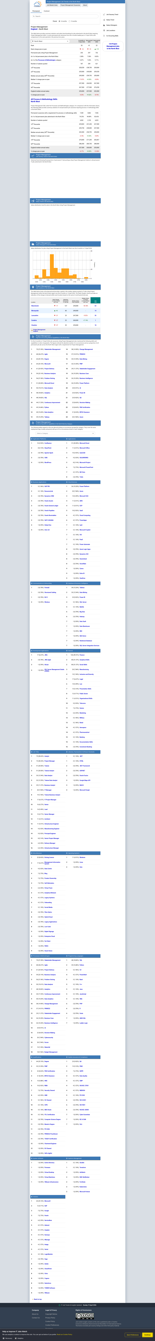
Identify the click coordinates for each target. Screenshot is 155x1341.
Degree (46, 359)
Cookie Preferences (52, 1325)
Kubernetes (83, 1187)
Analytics (47, 393)
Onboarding (48, 902)
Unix (81, 867)
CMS (45, 457)
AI (80, 388)
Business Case (84, 373)
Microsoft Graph (85, 790)
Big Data (82, 612)
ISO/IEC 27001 (84, 1085)
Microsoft (47, 364)
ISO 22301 (83, 1100)
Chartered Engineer (50, 1143)
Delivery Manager (49, 843)
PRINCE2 (82, 354)
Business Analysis (50, 373)
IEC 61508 (83, 1119)
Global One (47, 525)
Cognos (46, 1278)
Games (82, 708)
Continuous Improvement (52, 402)
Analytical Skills (84, 660)
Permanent (36, 11)
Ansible (82, 1162)
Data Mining (83, 359)
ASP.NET (82, 770)
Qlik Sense (83, 636)
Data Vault (83, 621)
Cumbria (34, 320)
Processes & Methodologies (47, 60)
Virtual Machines (49, 1177)
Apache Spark (48, 453)
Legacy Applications (50, 922)
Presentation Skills (85, 689)
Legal (81, 679)
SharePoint (47, 448)
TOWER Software (49, 1288)
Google (46, 1210)
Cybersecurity (48, 1037)
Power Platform (84, 383)
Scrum (46, 1042)
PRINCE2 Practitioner (51, 1134)
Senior (46, 804)
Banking (82, 737)
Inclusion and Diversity (87, 674)
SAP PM (47, 486)
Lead (46, 809)
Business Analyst (49, 785)
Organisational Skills (86, 698)
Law (81, 684)
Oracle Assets (48, 501)
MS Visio (82, 472)
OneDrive (82, 578)
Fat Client (47, 941)
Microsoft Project (85, 462)
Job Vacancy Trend (112, 14)
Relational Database (86, 641)
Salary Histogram (111, 25)
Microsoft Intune (85, 1191)
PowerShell (83, 974)
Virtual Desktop (49, 1172)
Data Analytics (48, 412)
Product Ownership (50, 878)
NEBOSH (82, 1090)
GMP (81, 1081)
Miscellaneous (37, 853)
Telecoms (83, 703)
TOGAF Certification (50, 1139)
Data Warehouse (85, 626)
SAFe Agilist (48, 1153)
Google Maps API (85, 780)
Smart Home (48, 951)
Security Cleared (49, 1090)
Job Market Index (52, 5)
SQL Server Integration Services (89, 645)
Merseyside (35, 310)
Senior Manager (49, 814)
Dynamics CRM (49, 496)
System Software (38, 1158)
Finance (82, 655)
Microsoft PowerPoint (86, 467)
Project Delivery (49, 368)
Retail (81, 722)
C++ (81, 984)
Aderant (46, 1225)
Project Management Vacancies (70, 5)
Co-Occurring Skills (112, 36)
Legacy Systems (49, 897)
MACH (82, 785)
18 (95, 325)
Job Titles (36, 752)
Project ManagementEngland (39, 330)
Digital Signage (49, 931)
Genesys (47, 1235)
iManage (47, 1239)
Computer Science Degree (52, 1119)
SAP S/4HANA (48, 520)
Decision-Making (85, 402)
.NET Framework (85, 766)
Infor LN (47, 530)
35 (95, 315)
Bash (81, 979)
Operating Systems (73, 853)
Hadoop (82, 616)
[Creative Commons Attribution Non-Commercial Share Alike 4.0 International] (99, 1315)
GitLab (46, 664)
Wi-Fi (46, 597)
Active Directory (49, 1162)
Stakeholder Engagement (87, 368)
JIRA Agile (47, 660)
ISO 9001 (82, 1105)
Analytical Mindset (50, 893)
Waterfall (47, 1047)
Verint (46, 1249)
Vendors (35, 1196)
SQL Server (83, 602)
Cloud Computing (85, 515)
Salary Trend (110, 20)
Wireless (47, 602)
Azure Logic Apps (85, 549)
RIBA (46, 1085)
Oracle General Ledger (51, 505)
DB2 (81, 631)
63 (95, 306)
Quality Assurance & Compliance (77, 1057)
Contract (47, 11)
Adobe (46, 1264)
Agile (46, 354)
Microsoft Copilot (85, 530)
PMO (81, 1066)
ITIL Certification (49, 1114)
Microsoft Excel (49, 383)
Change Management (86, 349)
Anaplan (47, 1230)
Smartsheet (83, 559)
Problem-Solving (49, 378)
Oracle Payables (49, 510)
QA (80, 397)
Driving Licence (49, 857)
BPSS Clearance (85, 412)
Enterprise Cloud (49, 936)
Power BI (82, 393)
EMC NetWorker (84, 1177)
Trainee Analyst (49, 770)
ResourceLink (48, 491)
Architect (47, 819)
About (85, 5)
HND (45, 1095)
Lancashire (34, 315)
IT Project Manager (50, 799)
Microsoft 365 (84, 496)
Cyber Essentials (85, 1114)
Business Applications (39, 482)
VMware (47, 1293)
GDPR (81, 1071)
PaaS (81, 539)
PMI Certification (85, 407)
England (34, 29)
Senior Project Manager (51, 838)
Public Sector (84, 693)
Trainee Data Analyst (50, 780)
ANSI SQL (83, 1018)
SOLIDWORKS (84, 457)
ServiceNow (48, 1220)
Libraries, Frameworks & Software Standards (81, 752)
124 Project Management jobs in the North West (113, 46)
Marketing (83, 713)
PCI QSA (47, 1129)
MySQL (82, 607)
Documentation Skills (86, 742)
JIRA (45, 655)
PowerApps (83, 520)
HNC (45, 1081)
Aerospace (83, 727)
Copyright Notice (51, 1314)
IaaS (81, 525)
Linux (81, 862)
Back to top (38, 1299)
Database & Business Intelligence (78, 583)
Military (82, 718)
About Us (35, 1314)
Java (81, 989)
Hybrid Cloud (48, 917)
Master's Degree (49, 1124)
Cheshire (34, 325)
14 (95, 310)
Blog (45, 873)
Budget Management (50, 1052)
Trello (81, 477)
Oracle (46, 1215)
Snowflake (83, 563)
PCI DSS (82, 1095)
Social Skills (83, 664)
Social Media (48, 907)
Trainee (46, 766)
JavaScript (83, 994)
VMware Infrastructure (51, 1182)
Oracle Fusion (84, 775)
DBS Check (47, 1110)
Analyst (46, 756)
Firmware (47, 1167)
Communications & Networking (42, 583)
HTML (81, 761)
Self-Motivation (49, 883)
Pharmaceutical (84, 732)
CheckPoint (48, 1268)
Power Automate (85, 544)
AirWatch (82, 1172)
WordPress (47, 462)
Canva (81, 568)
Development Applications (41, 650)
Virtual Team (48, 888)
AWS (81, 501)
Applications (72, 439)
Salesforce (47, 1283)
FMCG (46, 946)
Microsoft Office (85, 448)
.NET (81, 756)
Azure (81, 417)
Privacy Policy (50, 1318)
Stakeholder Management (52, 349)
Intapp (46, 1244)
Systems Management (75, 1158)
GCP (81, 505)
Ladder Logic (84, 1023)
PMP (81, 364)
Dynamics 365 (84, 554)
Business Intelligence (86, 378)
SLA (81, 1124)
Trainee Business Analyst (52, 795)
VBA (81, 999)
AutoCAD (82, 453)
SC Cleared (47, 1100)
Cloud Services (72, 482)
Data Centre (48, 868)
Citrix (46, 1273)
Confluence (48, 443)
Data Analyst (48, 775)
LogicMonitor (48, 1254)
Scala (81, 1013)
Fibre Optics (48, 912)
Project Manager (49, 761)
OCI (81, 534)
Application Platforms (39, 439)
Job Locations (110, 30)
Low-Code (47, 926)
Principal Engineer (50, 833)
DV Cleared (47, 1148)
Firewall (46, 587)
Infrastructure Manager (51, 848)
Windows (82, 857)
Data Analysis (48, 388)
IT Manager (48, 790)
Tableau (46, 417)
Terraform (83, 1167)
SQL (45, 397)
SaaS (81, 510)
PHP (81, 1003)
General (70, 650)
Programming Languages (75, 956)
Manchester (35, 306)
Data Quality (83, 1076)
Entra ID (82, 573)
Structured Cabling (50, 592)
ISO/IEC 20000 (84, 1110)
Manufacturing (84, 669)
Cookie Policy (50, 1321)
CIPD (46, 1105)
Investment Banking (86, 747)
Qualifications (37, 1057)
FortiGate (82, 1182)
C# (80, 970)
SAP (45, 1206)
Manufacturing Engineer (51, 828)
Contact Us (36, 1318)
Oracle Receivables (50, 515)
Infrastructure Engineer (51, 824)
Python (46, 407)
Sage (46, 1259)
